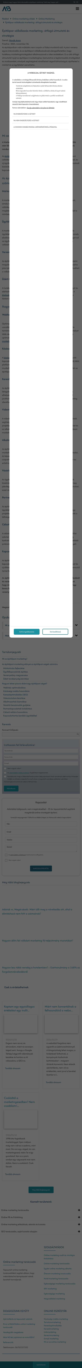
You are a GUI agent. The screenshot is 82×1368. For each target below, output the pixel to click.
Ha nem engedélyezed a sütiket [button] (26, 120)
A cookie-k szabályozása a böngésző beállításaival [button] (35, 127)
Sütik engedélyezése (26, 631)
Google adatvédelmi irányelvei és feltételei (40, 108)
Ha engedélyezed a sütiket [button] (24, 114)
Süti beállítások (55, 631)
